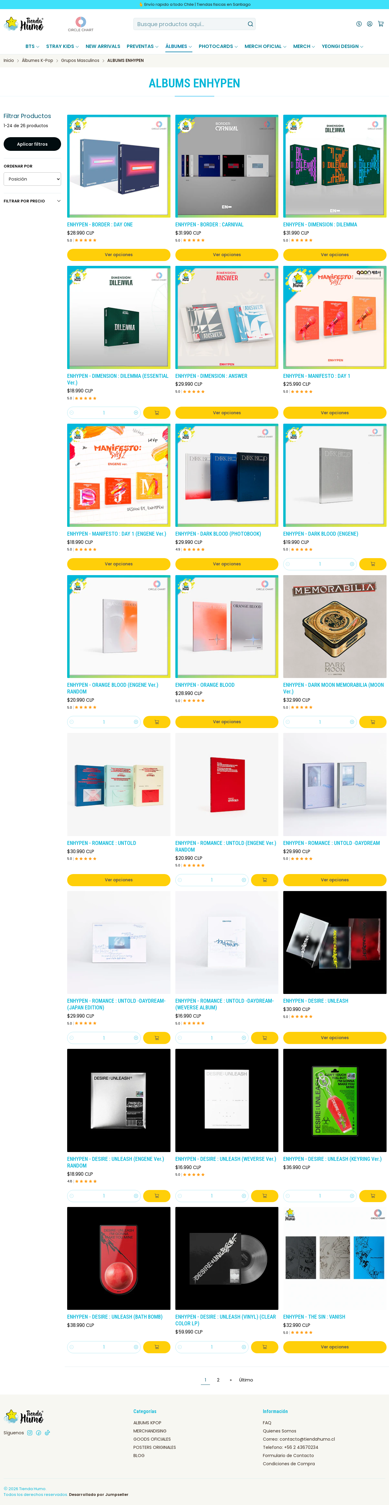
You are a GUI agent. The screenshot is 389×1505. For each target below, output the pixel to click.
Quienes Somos (279, 1431)
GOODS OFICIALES (152, 1439)
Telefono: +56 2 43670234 (290, 1447)
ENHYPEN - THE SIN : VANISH (314, 1317)
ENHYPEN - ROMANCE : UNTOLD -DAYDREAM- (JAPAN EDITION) (116, 1004)
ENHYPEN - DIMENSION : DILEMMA (320, 225)
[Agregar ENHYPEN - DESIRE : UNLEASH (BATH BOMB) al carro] (156, 1347)
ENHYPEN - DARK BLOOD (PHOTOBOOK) (218, 534)
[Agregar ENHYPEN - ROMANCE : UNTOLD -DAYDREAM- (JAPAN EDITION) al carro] (156, 1038)
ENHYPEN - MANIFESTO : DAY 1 (316, 376)
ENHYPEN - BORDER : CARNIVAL (209, 225)
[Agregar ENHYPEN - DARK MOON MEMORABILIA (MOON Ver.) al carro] (373, 722)
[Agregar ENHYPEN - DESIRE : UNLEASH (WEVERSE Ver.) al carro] (264, 1196)
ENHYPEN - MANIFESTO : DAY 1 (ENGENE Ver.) (116, 534)
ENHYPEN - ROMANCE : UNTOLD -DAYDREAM (331, 843)
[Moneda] (359, 24)
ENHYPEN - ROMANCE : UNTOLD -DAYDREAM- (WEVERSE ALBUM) (224, 1004)
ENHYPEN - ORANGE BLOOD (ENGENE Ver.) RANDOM (112, 688)
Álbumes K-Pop (37, 61)
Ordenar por (18, 166)
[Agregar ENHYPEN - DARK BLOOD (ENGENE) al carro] (373, 564)
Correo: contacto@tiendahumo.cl (299, 1439)
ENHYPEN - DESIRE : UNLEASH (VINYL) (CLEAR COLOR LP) (225, 1320)
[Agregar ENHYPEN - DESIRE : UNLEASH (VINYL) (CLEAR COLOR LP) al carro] (264, 1347)
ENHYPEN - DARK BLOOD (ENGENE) (320, 534)
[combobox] (194, 24)
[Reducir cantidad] (71, 413)
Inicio (9, 61)
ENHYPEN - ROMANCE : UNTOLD (101, 843)
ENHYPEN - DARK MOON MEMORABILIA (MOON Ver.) (333, 688)
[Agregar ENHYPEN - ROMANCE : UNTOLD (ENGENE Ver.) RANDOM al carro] (264, 880)
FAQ (267, 1423)
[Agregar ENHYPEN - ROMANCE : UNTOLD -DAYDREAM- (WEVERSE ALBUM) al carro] (264, 1038)
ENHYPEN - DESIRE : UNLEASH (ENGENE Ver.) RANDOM (115, 1162)
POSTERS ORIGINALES (154, 1447)
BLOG (139, 1455)
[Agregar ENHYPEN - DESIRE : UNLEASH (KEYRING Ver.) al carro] (373, 1196)
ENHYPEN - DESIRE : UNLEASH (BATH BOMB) (115, 1317)
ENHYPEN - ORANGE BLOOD (205, 685)
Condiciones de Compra (289, 1464)
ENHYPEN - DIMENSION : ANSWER (211, 376)
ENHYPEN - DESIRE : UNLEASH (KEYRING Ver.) (332, 1159)
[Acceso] (369, 24)
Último (246, 1380)
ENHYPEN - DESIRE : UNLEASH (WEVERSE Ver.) (225, 1159)
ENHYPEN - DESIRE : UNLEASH (315, 1001)
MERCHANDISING (150, 1431)
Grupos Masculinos (80, 61)
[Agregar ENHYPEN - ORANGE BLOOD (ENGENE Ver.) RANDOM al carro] (156, 722)
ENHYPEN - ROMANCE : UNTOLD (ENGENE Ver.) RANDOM (225, 846)
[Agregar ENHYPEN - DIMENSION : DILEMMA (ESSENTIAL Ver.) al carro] (156, 413)
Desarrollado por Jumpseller (99, 1494)
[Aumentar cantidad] (136, 413)
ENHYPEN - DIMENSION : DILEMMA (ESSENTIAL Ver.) (118, 379)
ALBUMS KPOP (147, 1423)
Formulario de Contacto (288, 1455)
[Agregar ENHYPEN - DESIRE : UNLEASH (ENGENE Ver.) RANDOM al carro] (156, 1196)
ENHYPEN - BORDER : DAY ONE (100, 225)
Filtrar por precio (32, 201)
